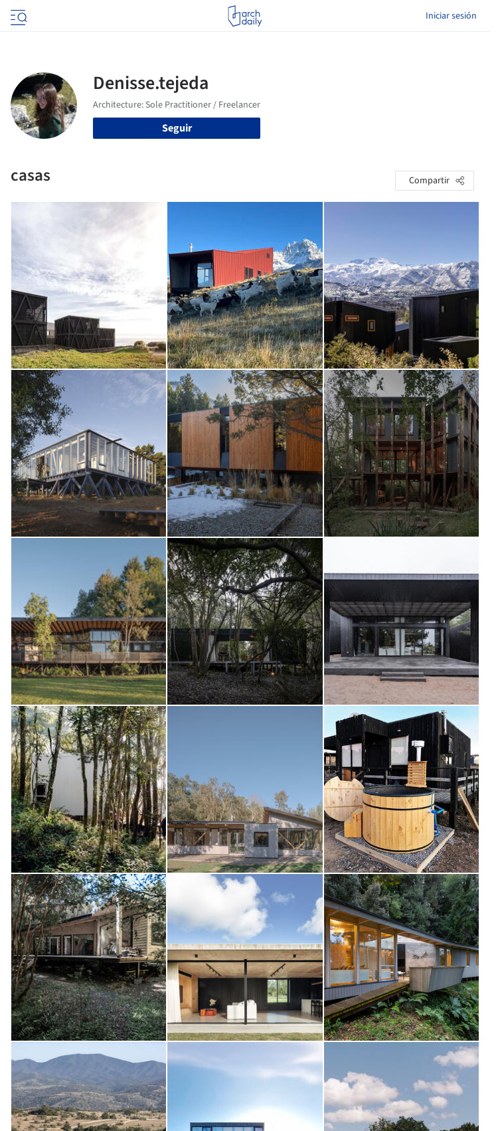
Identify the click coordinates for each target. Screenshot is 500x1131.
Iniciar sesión (451, 16)
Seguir (177, 128)
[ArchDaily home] (245, 16)
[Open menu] (17, 16)
